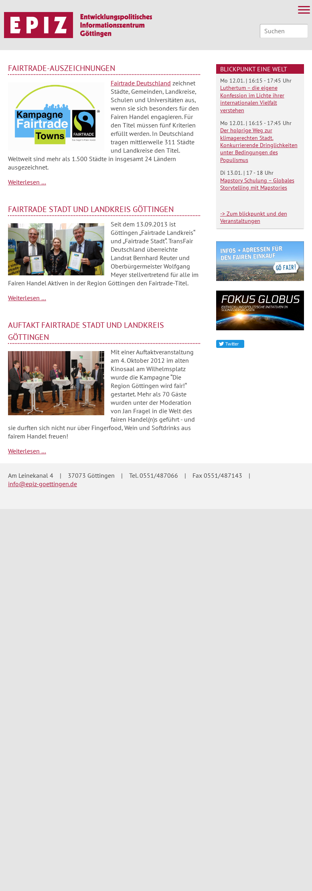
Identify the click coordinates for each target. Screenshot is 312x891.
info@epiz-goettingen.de (42, 484)
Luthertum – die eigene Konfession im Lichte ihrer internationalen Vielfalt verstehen (252, 98)
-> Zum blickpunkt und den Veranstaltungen (253, 217)
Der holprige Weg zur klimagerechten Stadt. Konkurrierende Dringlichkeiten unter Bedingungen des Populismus (259, 145)
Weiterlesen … (27, 182)
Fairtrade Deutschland (141, 83)
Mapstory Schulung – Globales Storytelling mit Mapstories (257, 184)
